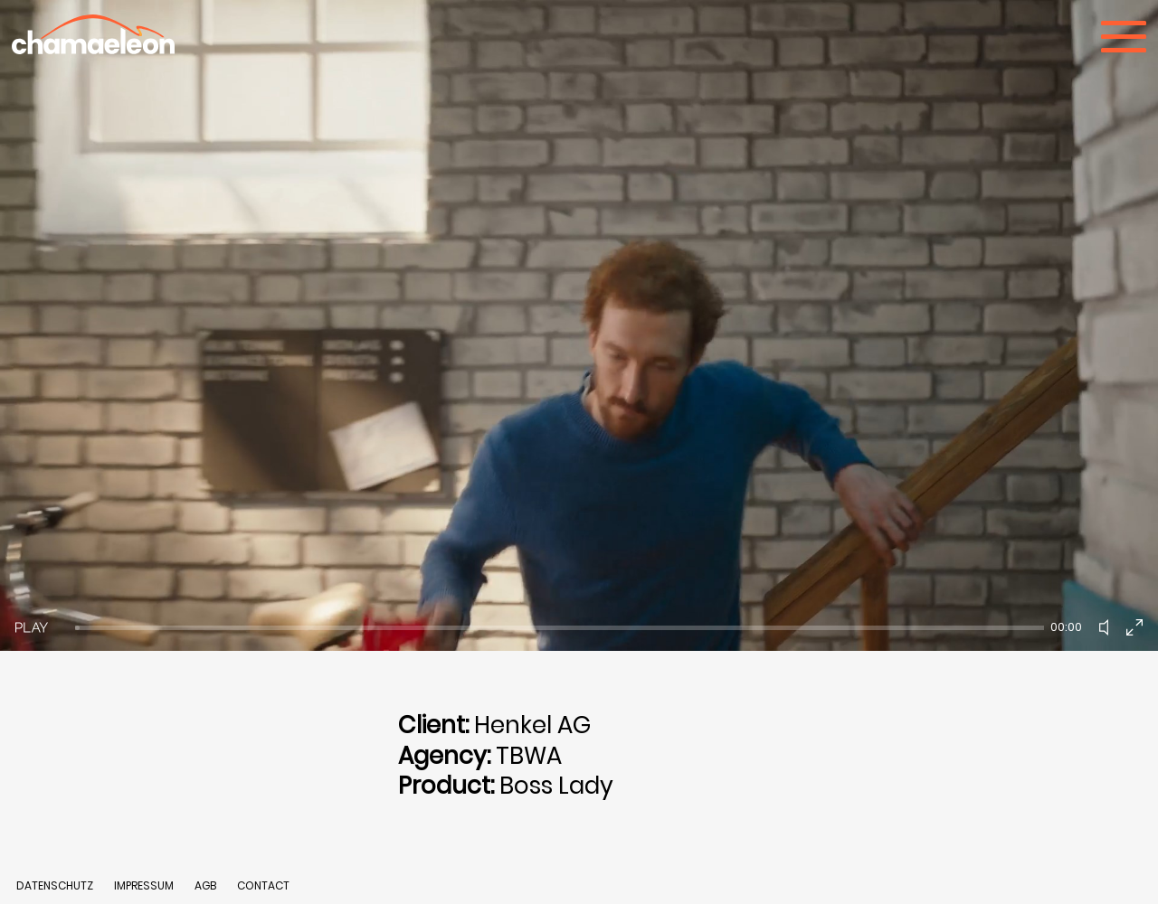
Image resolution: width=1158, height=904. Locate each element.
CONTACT (263, 885)
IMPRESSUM (145, 885)
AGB (205, 885)
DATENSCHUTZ (54, 885)
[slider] (559, 627)
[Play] (31, 627)
